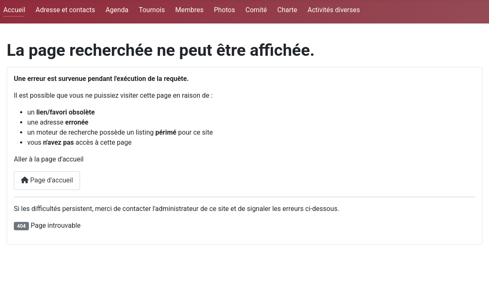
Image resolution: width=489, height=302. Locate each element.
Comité (256, 10)
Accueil (14, 10)
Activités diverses (334, 10)
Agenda (117, 10)
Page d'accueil (47, 180)
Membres (189, 10)
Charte (287, 10)
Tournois (152, 10)
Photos (224, 10)
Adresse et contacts (65, 10)
